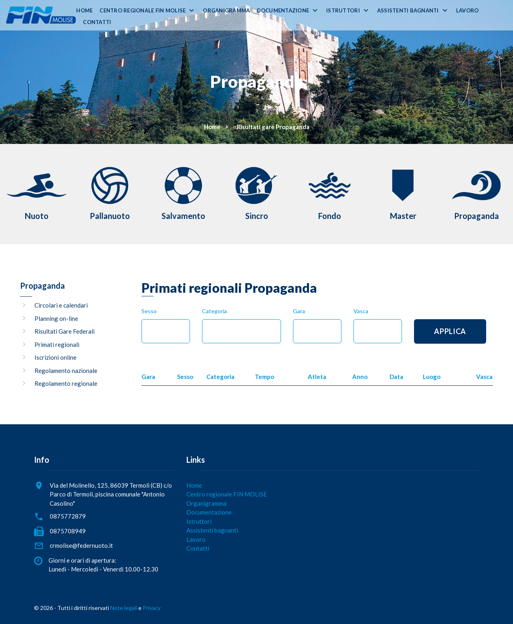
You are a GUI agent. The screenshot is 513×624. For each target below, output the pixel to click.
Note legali (123, 607)
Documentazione (283, 11)
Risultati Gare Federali (64, 331)
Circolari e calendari (61, 305)
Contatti (97, 22)
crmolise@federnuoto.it (81, 545)
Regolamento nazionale (65, 370)
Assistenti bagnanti (408, 11)
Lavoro (467, 11)
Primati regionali (56, 344)
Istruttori (343, 11)
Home (84, 11)
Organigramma (226, 11)
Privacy (152, 607)
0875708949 (68, 531)
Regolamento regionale (65, 383)
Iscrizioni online (55, 357)
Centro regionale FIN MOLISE (142, 11)
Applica (450, 331)
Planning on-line (56, 318)
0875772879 (68, 516)
